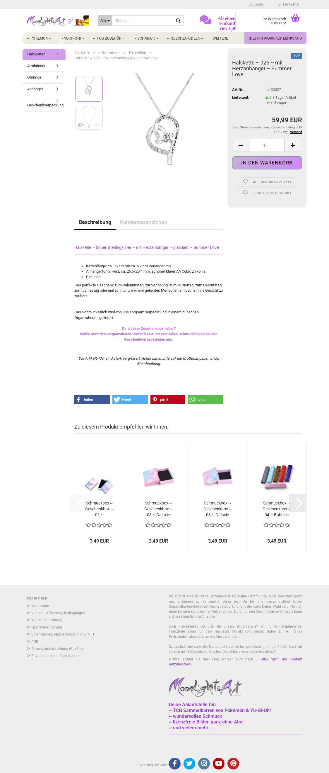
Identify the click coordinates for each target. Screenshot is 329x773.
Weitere (220, 38)
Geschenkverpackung (45, 105)
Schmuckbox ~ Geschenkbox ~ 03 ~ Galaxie (158, 509)
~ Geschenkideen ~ (185, 38)
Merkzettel (288, 4)
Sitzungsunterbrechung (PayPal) (57, 649)
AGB (34, 642)
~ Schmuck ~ (146, 38)
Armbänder (36, 66)
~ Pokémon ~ (39, 38)
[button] (241, 145)
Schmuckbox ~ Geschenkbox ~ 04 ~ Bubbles (277, 509)
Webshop (146, 765)
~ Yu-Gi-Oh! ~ (72, 38)
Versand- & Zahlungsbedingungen (58, 613)
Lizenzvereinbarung (46, 627)
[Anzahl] (267, 145)
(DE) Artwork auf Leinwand (275, 38)
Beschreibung (95, 222)
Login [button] (256, 4)
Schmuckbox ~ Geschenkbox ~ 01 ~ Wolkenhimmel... (99, 509)
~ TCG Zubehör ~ (109, 38)
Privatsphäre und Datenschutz (55, 656)
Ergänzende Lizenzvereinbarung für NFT (63, 634)
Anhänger (35, 89)
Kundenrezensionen (143, 222)
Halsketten (36, 54)
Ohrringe (34, 77)
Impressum (40, 606)
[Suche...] (105, 20)
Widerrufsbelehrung (46, 620)
